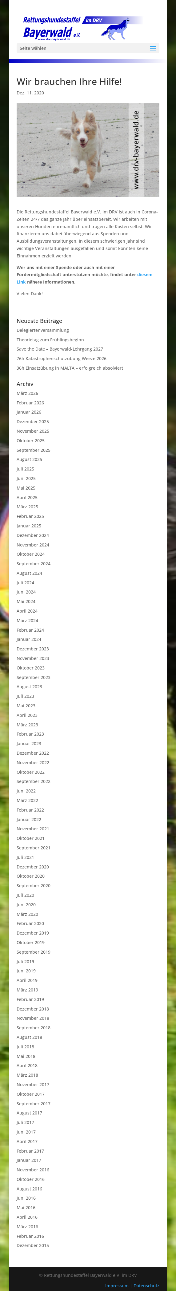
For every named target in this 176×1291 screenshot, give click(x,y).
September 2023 (33, 677)
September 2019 (33, 952)
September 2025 (33, 450)
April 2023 (27, 715)
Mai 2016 (26, 1207)
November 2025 (33, 431)
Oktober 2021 (31, 838)
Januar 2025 (29, 526)
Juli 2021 (25, 857)
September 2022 (33, 781)
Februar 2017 (30, 1151)
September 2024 (33, 563)
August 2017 (29, 1113)
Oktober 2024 (31, 554)
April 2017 (27, 1141)
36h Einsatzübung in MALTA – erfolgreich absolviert (70, 368)
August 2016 (29, 1189)
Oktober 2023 (31, 668)
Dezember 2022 (33, 753)
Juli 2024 (25, 583)
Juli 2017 (25, 1122)
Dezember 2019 (33, 933)
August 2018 (29, 1037)
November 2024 (33, 545)
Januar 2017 (29, 1160)
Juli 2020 (25, 895)
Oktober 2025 (31, 440)
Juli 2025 (25, 469)
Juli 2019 (25, 961)
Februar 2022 (30, 810)
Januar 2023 (29, 743)
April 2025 (27, 497)
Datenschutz (146, 1286)
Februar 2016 (30, 1236)
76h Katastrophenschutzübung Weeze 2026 (61, 358)
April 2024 (27, 611)
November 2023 (33, 658)
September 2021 (33, 848)
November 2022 (33, 762)
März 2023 (27, 725)
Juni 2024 (26, 592)
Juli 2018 (25, 1047)
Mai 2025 (26, 488)
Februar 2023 (30, 734)
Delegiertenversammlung (43, 330)
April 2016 (27, 1217)
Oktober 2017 (31, 1094)
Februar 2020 (30, 923)
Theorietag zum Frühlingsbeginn (50, 340)
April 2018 (27, 1065)
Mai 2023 (26, 706)
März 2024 (27, 620)
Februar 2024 (30, 630)
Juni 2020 (26, 905)
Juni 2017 (26, 1132)
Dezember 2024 (33, 535)
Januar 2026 (29, 412)
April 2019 (27, 980)
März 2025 (27, 507)
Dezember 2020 (33, 867)
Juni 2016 (26, 1198)
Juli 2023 (25, 696)
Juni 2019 (26, 971)
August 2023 (29, 686)
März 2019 (27, 990)
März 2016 (27, 1226)
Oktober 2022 (31, 772)
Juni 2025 (26, 478)
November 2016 (33, 1170)
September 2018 (33, 1028)
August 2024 (29, 573)
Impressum (117, 1286)
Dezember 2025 (33, 421)
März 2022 (27, 800)
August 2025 (29, 459)
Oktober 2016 (31, 1179)
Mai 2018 (26, 1056)
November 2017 (33, 1084)
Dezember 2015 (33, 1245)
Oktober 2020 (31, 876)
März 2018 (27, 1075)
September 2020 (33, 885)
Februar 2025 (30, 516)
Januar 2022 (29, 819)
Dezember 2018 (33, 1009)
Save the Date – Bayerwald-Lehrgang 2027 (60, 349)
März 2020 (27, 914)
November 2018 (33, 1018)
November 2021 (33, 829)
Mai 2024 (26, 601)
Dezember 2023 (33, 649)
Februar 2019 (30, 999)
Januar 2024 (29, 639)
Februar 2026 (30, 403)
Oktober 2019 (31, 942)
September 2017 (33, 1103)
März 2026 (27, 393)
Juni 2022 (26, 791)
